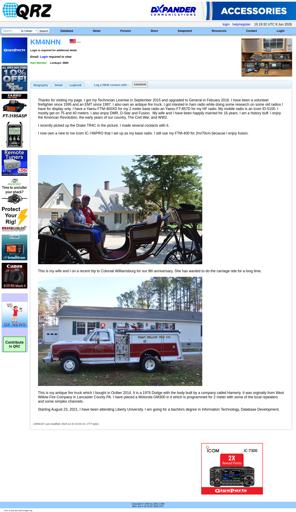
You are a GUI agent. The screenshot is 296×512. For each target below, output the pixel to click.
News (97, 30)
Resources (219, 30)
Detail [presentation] (58, 85)
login (226, 24)
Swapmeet (185, 30)
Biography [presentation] (41, 85)
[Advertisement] (103, 469)
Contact (251, 30)
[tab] (41, 85)
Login (280, 30)
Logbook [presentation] (75, 85)
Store (154, 30)
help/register (241, 24)
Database (66, 30)
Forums (125, 30)
